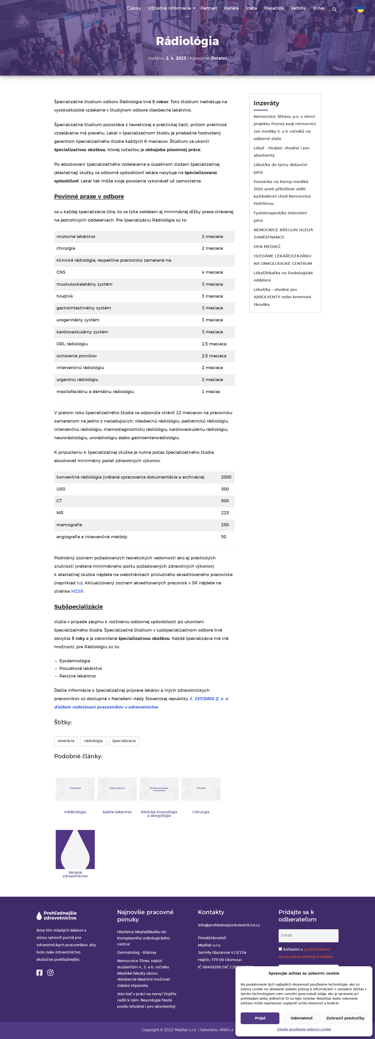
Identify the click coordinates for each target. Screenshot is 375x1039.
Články (134, 8)
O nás (319, 8)
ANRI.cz (226, 1030)
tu (79, 583)
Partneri (209, 8)
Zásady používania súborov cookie (304, 1029)
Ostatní (219, 58)
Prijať (260, 1018)
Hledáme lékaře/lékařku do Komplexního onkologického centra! (143, 938)
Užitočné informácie (169, 8)
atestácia (66, 741)
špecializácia (124, 741)
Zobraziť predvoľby (345, 1018)
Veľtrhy (298, 8)
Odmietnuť (301, 1018)
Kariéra (231, 8)
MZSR (77, 592)
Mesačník (274, 8)
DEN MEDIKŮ (267, 247)
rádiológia (93, 741)
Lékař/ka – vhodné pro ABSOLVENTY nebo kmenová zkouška (282, 297)
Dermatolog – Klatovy (136, 953)
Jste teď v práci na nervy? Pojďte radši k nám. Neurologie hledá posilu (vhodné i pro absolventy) (146, 1001)
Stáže (251, 8)
